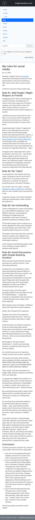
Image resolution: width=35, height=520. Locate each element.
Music (5, 27)
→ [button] (32, 60)
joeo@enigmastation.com (27, 517)
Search (29, 46)
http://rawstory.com (9, 139)
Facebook (25, 76)
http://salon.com (25, 139)
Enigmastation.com (23, 3)
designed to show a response (12, 189)
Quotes (5, 37)
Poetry (5, 30)
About (5, 34)
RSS (4, 41)
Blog (4, 20)
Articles (5, 13)
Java (6, 16)
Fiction (5, 23)
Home (5, 10)
